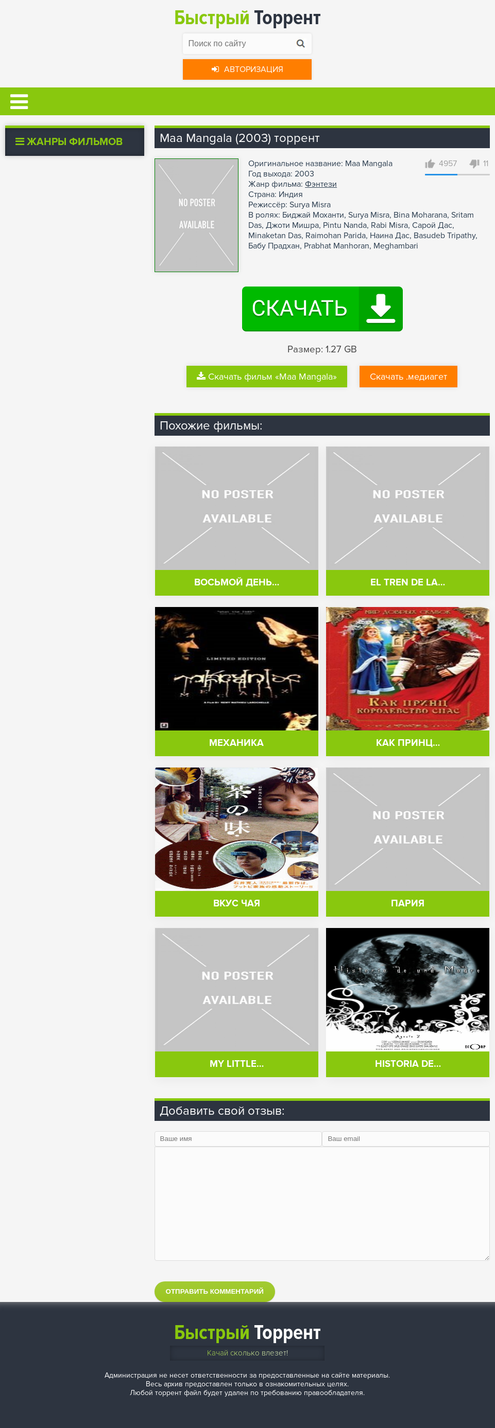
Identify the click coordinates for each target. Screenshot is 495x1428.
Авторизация (247, 69)
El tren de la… (407, 582)
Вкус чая (236, 903)
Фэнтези (321, 184)
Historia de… (408, 1064)
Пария (407, 903)
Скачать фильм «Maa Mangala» (267, 376)
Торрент (247, 17)
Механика (236, 743)
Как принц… (408, 743)
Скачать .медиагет (408, 376)
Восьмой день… (236, 582)
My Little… (237, 1064)
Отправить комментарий (215, 1291)
